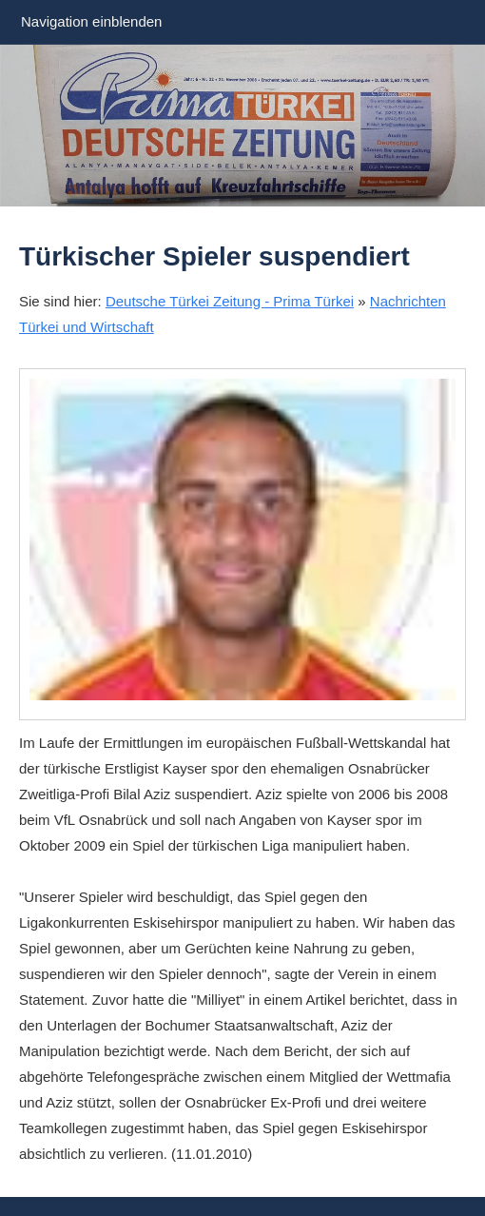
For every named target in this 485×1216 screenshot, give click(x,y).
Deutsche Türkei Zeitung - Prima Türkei (230, 301)
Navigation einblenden (91, 21)
